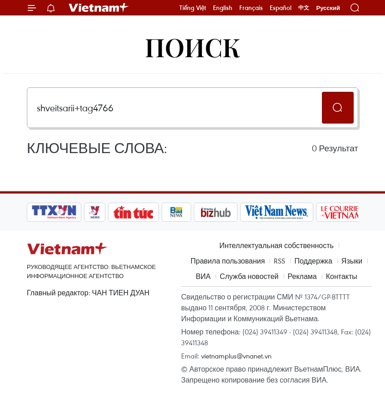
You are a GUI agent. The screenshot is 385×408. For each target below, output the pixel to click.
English (222, 8)
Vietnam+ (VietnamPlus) (99, 8)
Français (251, 8)
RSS (279, 260)
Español (280, 8)
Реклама (302, 276)
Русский (328, 8)
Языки (351, 260)
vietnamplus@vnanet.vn (236, 355)
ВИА (203, 276)
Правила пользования (228, 260)
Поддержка (313, 260)
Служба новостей (249, 276)
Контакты (341, 276)
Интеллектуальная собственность (276, 245)
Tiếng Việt (192, 8)
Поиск (193, 47)
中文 (303, 8)
